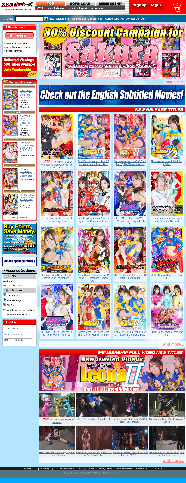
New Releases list (59, 18)
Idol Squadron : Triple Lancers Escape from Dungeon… (27, 198)
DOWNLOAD (80, 3)
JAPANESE (157, 469)
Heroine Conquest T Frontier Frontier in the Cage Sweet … (57, 219)
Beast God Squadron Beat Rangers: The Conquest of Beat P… (93, 221)
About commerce (124, 469)
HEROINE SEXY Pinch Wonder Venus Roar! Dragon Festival (130, 221)
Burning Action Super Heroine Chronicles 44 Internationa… (56, 276)
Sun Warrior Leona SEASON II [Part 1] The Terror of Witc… (130, 163)
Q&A (143, 18)
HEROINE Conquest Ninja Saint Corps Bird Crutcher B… (94, 453)
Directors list (95, 18)
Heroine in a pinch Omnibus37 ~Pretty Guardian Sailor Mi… (166, 219)
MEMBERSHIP (110, 3)
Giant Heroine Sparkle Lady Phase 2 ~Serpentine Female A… (93, 278)
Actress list (79, 18)
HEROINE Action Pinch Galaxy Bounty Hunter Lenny (166, 453)
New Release (56, 8)
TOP (41, 8)
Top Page (28, 469)
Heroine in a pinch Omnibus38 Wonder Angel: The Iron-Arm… (56, 164)
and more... (173, 344)
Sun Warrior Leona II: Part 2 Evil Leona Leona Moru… (27, 93)
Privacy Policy (105, 469)
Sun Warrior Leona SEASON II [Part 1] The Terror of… (26, 120)
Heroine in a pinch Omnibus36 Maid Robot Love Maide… (130, 420)
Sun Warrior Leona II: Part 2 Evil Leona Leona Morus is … (93, 163)
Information (97, 8)
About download (12, 328)
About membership (13, 334)
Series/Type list (114, 18)
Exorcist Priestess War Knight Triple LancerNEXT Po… (130, 453)
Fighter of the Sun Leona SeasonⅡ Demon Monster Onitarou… (93, 335)
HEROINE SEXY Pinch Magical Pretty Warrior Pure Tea (56, 333)
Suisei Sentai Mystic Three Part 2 (167, 333)
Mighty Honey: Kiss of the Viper (166, 276)
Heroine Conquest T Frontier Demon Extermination (130, 276)
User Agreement (86, 469)
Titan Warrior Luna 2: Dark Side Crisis (166, 163)
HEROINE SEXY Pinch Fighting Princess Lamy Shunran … (57, 453)
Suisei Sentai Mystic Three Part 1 (93, 419)
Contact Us (132, 18)
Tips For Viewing (44, 469)
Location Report (77, 8)
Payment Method (65, 469)
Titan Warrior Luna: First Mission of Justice (167, 420)
